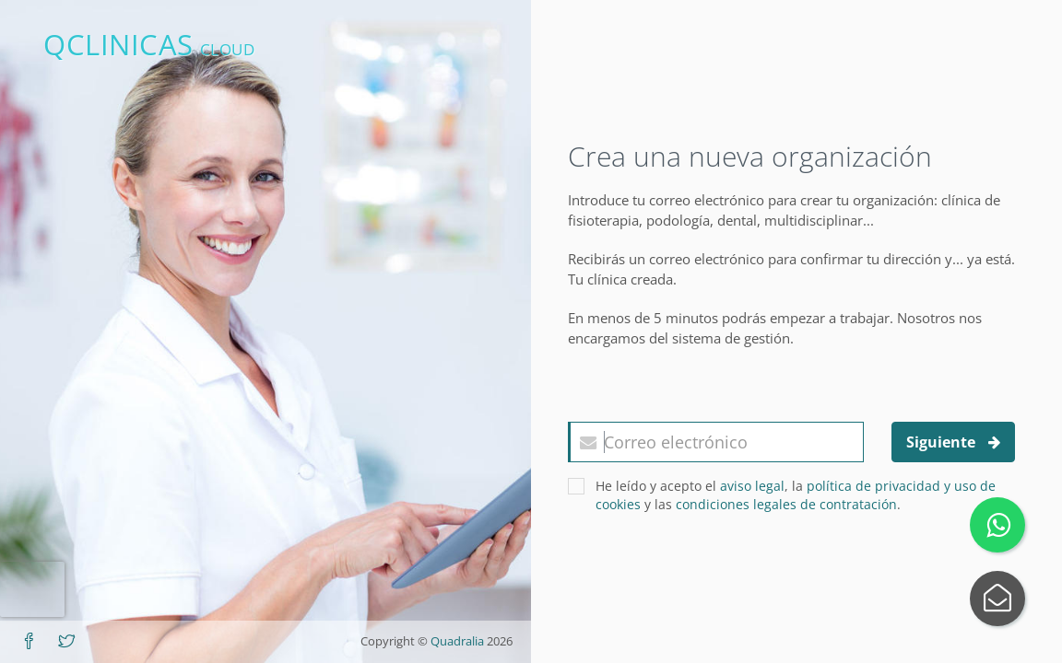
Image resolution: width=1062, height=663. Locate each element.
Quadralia (457, 641)
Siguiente (953, 442)
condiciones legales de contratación (786, 504)
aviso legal (752, 485)
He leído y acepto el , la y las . (782, 495)
